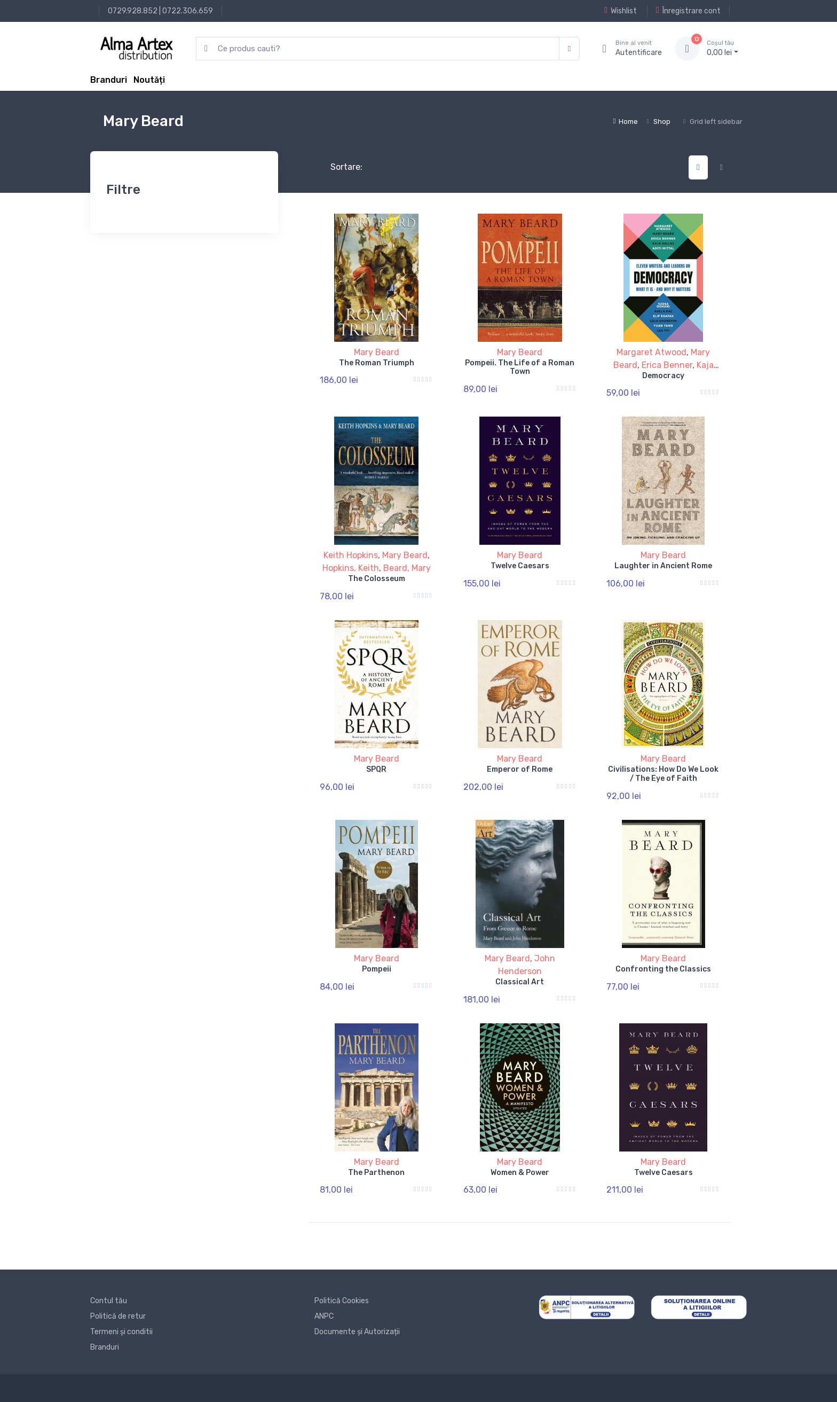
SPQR (376, 769)
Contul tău (108, 1300)
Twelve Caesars (520, 565)
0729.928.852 (132, 10)
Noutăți (149, 80)
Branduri (108, 80)
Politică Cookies (341, 1300)
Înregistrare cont (688, 10)
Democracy (663, 375)
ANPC (324, 1316)
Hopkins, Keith (350, 568)
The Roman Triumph (376, 362)
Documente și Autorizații (357, 1331)
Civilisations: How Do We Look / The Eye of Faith (663, 774)
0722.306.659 (187, 10)
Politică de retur (118, 1316)
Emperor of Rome (519, 769)
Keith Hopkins (350, 555)
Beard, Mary (407, 568)
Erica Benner (667, 365)
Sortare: (337, 167)
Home (625, 122)
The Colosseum (376, 578)
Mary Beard (376, 352)
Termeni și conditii (121, 1331)
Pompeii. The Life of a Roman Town (519, 367)
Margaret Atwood (651, 352)
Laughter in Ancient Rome (663, 565)
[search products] (377, 49)
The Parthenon (376, 1172)
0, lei (722, 48)
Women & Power (520, 1172)
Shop (661, 122)
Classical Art (519, 981)
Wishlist (620, 10)
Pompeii (376, 969)
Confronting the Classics (663, 969)
